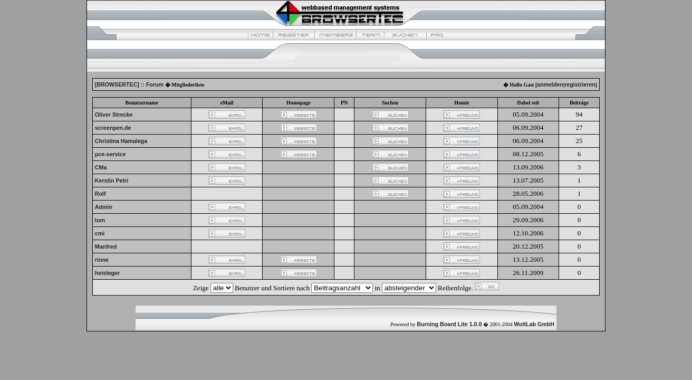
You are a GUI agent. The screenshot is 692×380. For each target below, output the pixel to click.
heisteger (107, 273)
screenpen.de (113, 128)
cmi (99, 233)
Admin (103, 207)
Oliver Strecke (114, 114)
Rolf (100, 194)
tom (100, 220)
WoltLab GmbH (534, 324)
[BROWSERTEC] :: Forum (129, 84)
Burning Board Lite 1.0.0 (449, 324)
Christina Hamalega (121, 141)
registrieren (579, 84)
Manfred (106, 246)
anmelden (550, 84)
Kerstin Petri (111, 180)
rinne (102, 259)
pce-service (110, 154)
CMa (101, 167)
